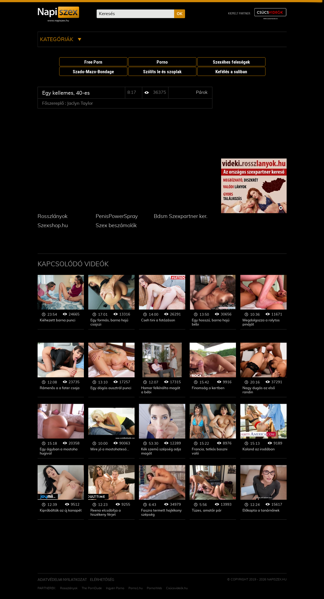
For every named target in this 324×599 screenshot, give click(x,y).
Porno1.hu (135, 588)
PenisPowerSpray (117, 216)
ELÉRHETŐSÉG (102, 580)
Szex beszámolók (116, 225)
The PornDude (92, 588)
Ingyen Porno (115, 588)
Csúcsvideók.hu (177, 588)
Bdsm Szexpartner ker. (180, 216)
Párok (202, 92)
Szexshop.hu (53, 225)
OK (179, 14)
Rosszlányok (53, 216)
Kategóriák (60, 39)
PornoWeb (154, 588)
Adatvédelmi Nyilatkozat (62, 580)
